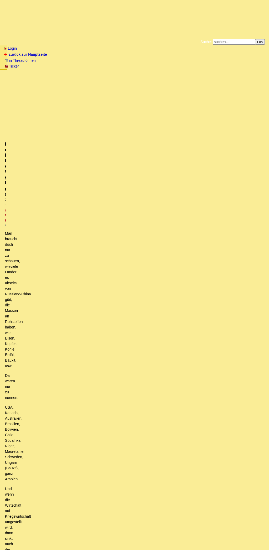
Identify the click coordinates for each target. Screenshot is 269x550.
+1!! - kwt (26, 271)
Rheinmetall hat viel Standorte (39, 484)
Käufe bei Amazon (109, 65)
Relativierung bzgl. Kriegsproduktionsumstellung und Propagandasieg (87, 296)
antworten (18, 232)
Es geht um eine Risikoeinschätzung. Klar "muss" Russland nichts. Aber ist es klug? (87, 281)
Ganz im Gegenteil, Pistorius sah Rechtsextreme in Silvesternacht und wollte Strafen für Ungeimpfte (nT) (104, 460)
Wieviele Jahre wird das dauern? (49, 345)
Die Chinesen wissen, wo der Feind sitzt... (59, 430)
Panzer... (22, 479)
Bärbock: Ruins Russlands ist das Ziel (46, 440)
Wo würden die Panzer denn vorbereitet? (44, 474)
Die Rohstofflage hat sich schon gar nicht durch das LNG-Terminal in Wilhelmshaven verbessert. (93, 261)
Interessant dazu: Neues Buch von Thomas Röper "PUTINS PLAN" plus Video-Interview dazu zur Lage (95, 489)
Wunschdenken (42, 301)
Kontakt (48, 535)
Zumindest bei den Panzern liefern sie (46, 370)
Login (10, 48)
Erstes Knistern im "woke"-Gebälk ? (44, 455)
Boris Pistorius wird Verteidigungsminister (45, 450)
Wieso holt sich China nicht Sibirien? (51, 425)
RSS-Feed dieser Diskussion (241, 243)
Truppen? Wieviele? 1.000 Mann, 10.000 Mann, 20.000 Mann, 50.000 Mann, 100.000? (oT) (108, 325)
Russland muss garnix (33, 266)
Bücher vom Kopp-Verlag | (159, 61)
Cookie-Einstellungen (216, 65)
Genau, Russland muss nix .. (42, 276)
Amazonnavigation (185, 65)
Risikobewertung (36, 286)
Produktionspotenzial (44, 350)
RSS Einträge (13, 535)
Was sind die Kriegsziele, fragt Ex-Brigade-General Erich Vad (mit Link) (69, 435)
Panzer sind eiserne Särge (41, 385)
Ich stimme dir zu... (33, 420)
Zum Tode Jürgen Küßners (118, 61)
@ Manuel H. (75, 88)
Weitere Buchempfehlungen (145, 65)
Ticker (89, 54)
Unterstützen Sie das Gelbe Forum (61, 65)
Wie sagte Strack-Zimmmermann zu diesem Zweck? (61, 445)
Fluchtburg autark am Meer (77, 61)
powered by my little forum (134, 543)
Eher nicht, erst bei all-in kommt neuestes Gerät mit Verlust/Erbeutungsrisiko (81, 380)
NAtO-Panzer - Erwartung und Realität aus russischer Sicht (59, 251)
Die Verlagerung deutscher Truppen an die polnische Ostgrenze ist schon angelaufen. (100, 316)
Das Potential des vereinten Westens (57, 291)
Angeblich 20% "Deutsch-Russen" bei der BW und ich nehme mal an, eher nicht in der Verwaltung (114, 306)
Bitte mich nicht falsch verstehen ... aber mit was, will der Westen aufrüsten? (80, 415)
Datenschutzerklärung (195, 61)
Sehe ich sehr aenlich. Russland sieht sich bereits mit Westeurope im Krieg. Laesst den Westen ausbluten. (121, 311)
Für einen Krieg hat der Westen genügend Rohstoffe (75, 330)
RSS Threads (32, 535)
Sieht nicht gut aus (38, 360)
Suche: (206, 42)
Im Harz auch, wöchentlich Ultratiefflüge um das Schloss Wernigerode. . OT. (96, 320)
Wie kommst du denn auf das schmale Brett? (52, 375)
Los (260, 42)
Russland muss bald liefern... (35, 256)
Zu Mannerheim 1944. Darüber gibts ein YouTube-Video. (76, 355)
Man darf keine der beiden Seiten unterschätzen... (60, 365)
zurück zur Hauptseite (26, 54)
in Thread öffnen (64, 54)
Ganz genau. (32, 390)
